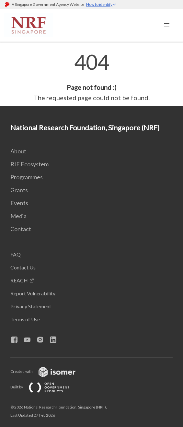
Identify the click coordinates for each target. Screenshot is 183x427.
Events (19, 203)
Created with (48, 371)
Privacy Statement (30, 306)
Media (18, 215)
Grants (19, 190)
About (18, 151)
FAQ (15, 254)
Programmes (26, 177)
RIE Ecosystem (29, 164)
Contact (20, 228)
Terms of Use (25, 319)
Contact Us (23, 267)
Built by (45, 387)
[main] (91, 77)
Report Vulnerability (32, 293)
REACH (19, 280)
